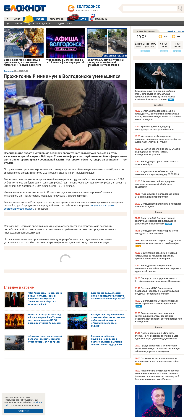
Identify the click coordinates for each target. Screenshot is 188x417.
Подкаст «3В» (64, 23)
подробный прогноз (175, 31)
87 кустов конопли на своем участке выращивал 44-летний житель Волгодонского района (157, 152)
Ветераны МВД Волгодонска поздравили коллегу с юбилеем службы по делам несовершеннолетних (157, 291)
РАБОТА (33, 19)
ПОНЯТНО (23, 411)
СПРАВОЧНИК (57, 19)
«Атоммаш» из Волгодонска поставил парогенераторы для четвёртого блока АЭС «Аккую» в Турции (158, 139)
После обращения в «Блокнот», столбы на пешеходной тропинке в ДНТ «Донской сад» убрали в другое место (156, 336)
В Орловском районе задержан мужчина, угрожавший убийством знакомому (155, 184)
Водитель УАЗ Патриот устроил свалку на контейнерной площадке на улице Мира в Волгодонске (155, 221)
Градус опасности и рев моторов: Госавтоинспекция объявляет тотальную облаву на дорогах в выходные (157, 348)
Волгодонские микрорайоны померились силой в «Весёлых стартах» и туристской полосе (158, 268)
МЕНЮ (17, 19)
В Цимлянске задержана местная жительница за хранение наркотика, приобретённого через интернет (156, 256)
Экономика (8, 71)
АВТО (76, 19)
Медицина (98, 19)
